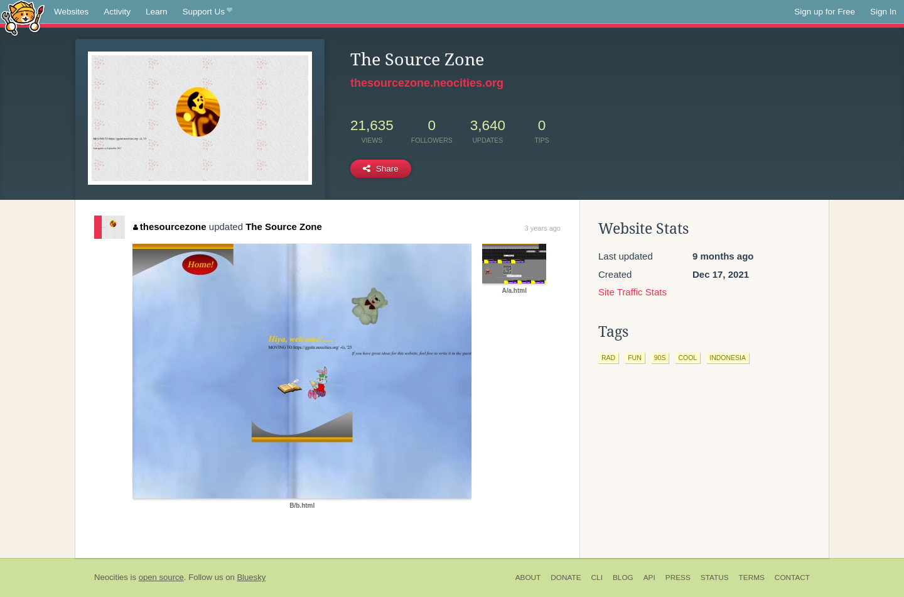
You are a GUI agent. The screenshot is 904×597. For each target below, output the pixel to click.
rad (608, 357)
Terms (752, 577)
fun (635, 357)
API (649, 577)
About (528, 577)
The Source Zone (283, 226)
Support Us (207, 12)
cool (687, 357)
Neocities (111, 577)
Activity (117, 11)
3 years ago (543, 228)
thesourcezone (169, 226)
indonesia (727, 357)
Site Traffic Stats (632, 292)
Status (715, 577)
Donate (566, 577)
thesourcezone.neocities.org (426, 83)
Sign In (883, 11)
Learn (157, 11)
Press (678, 577)
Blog (623, 577)
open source (161, 577)
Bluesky (251, 577)
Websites (71, 11)
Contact (792, 577)
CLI (597, 577)
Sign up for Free (824, 11)
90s (660, 357)
